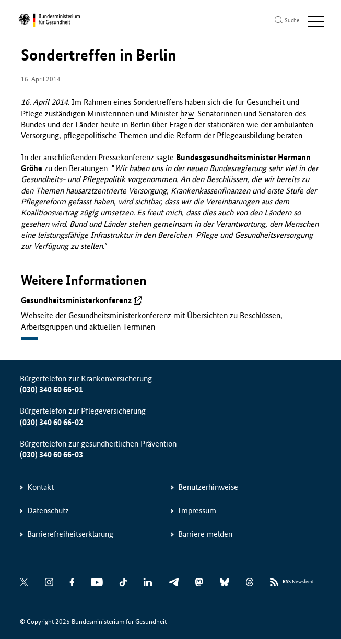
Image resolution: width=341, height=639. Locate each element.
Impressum (197, 510)
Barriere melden (205, 534)
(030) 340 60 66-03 (51, 455)
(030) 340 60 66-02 (51, 422)
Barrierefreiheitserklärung (70, 534)
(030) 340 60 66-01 (51, 389)
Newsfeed (298, 582)
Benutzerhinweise (208, 487)
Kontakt (40, 487)
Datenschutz (48, 510)
